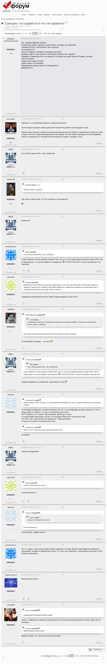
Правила (31, 15)
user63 (32, 320)
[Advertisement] (64, 91)
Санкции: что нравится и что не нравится (35, 23)
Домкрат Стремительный (11, 40)
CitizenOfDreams (31, 315)
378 (45, 33)
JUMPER (10, 309)
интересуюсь (10, 247)
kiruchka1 (11, 119)
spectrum (11, 277)
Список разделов (8, 19)
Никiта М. (11, 179)
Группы (47, 15)
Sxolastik (28, 185)
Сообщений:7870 (11, 113)
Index (24, 15)
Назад (18, 33)
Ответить (99, 143)
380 (53, 33)
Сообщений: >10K (10, 145)
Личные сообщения (71, 15)
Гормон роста (11, 575)
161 (30, 33)
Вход (83, 15)
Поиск (39, 15)
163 (40, 33)
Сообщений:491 (11, 174)
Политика (20, 19)
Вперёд (58, 33)
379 (49, 33)
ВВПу (10, 149)
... (39, 320)
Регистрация (57, 15)
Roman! (11, 395)
